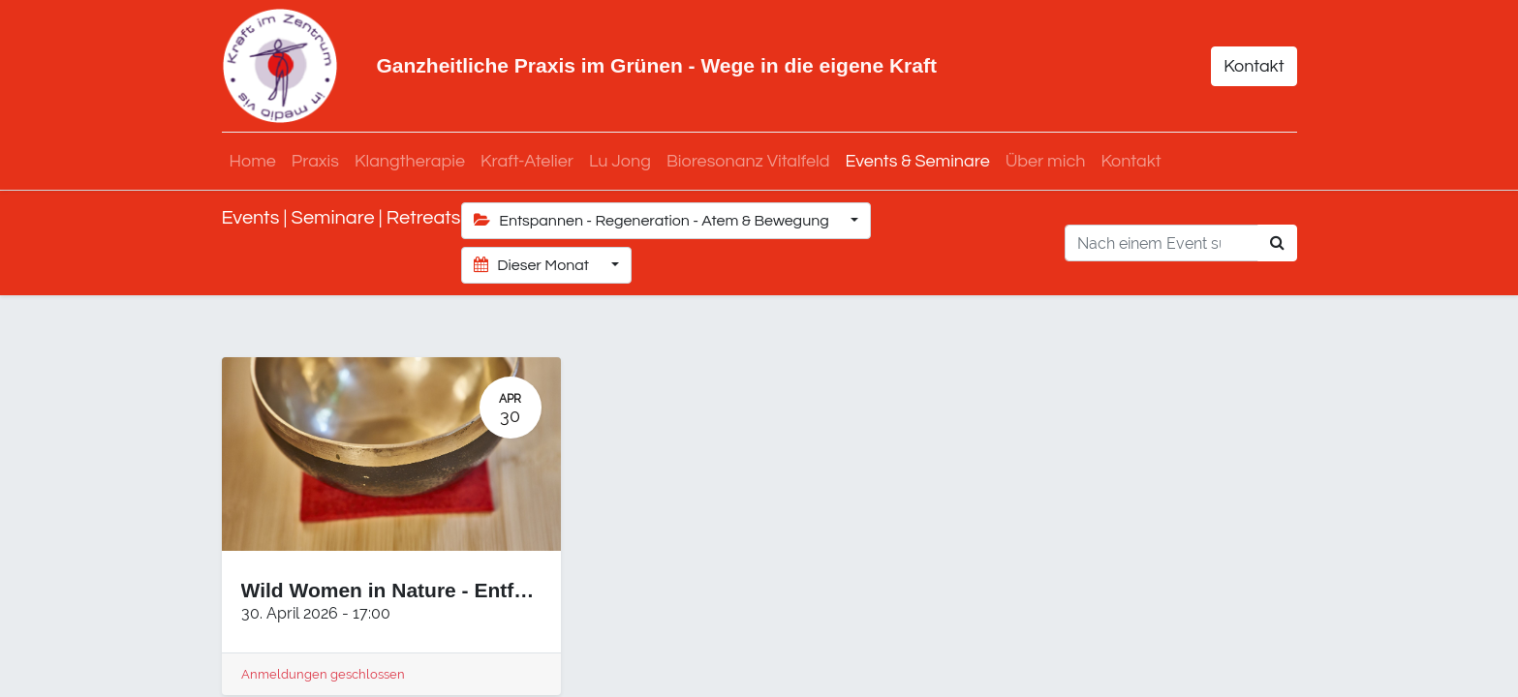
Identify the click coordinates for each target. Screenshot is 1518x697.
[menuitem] (253, 161)
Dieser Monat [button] (533, 265)
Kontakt (1254, 66)
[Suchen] (1277, 243)
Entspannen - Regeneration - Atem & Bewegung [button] (653, 220)
